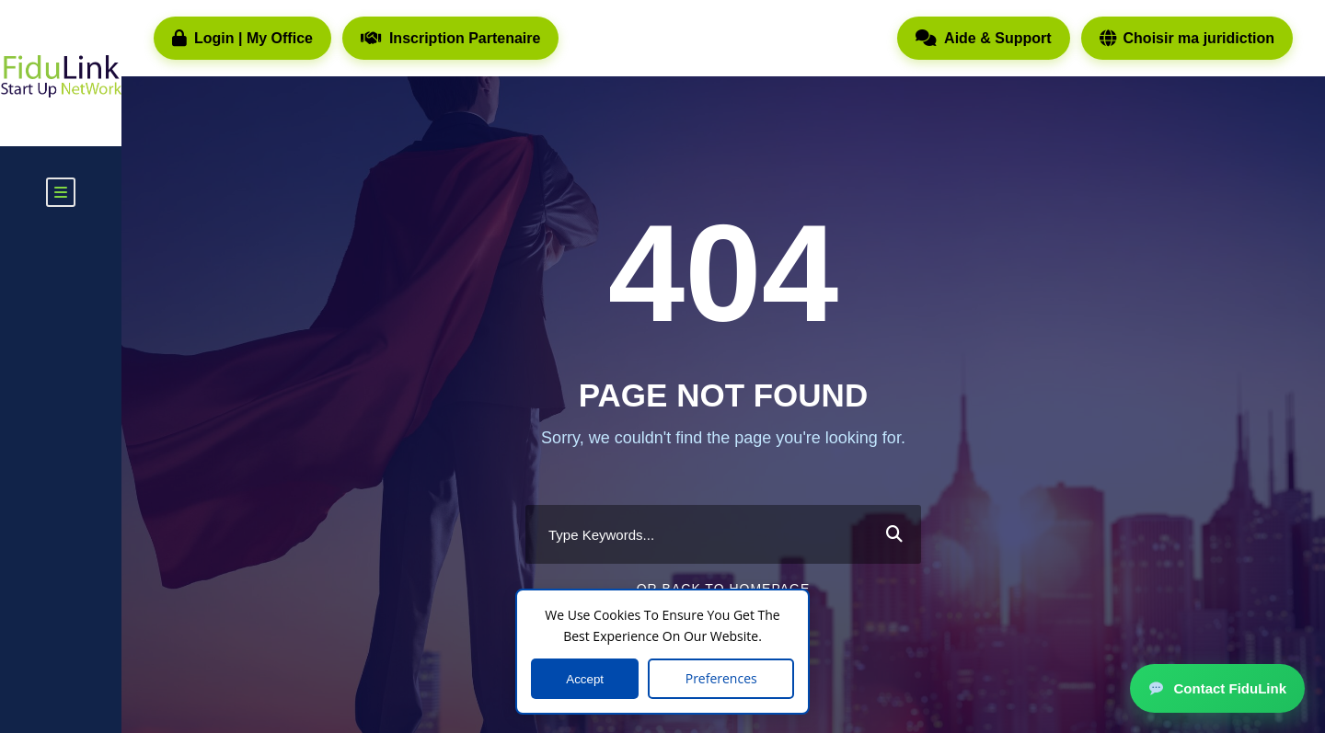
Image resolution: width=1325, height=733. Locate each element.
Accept (585, 679)
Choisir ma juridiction (1187, 38)
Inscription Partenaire (451, 38)
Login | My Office (242, 38)
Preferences (721, 678)
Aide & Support (983, 38)
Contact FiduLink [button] (1217, 688)
